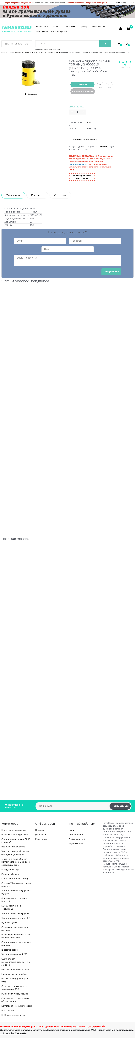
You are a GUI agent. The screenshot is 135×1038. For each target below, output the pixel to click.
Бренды (84, 26)
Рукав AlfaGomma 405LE (53, 49)
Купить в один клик (82, 91)
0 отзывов (125, 67)
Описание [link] (13, 195)
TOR (89, 123)
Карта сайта (76, 843)
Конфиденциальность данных (52, 31)
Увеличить (32, 94)
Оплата (56, 26)
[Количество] (77, 112)
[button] (84, 112)
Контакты (98, 26)
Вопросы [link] (37, 195)
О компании (42, 26)
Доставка (71, 26)
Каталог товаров (17, 44)
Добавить (82, 85)
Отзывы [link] (60, 195)
